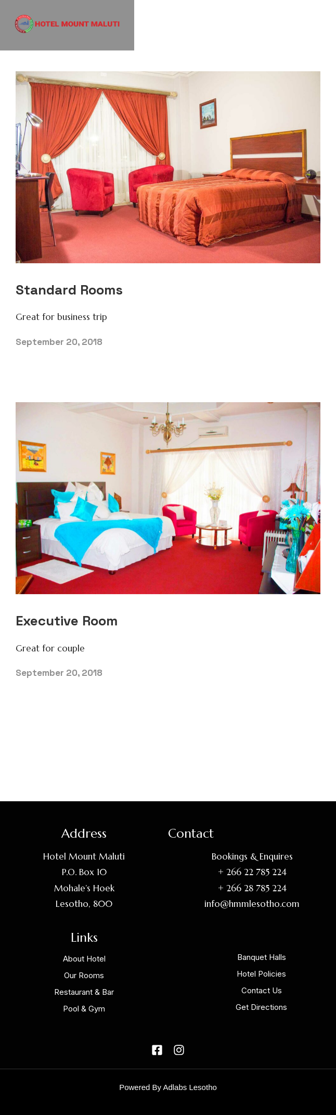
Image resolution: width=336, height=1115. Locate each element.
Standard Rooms (69, 290)
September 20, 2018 (59, 342)
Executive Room (67, 621)
